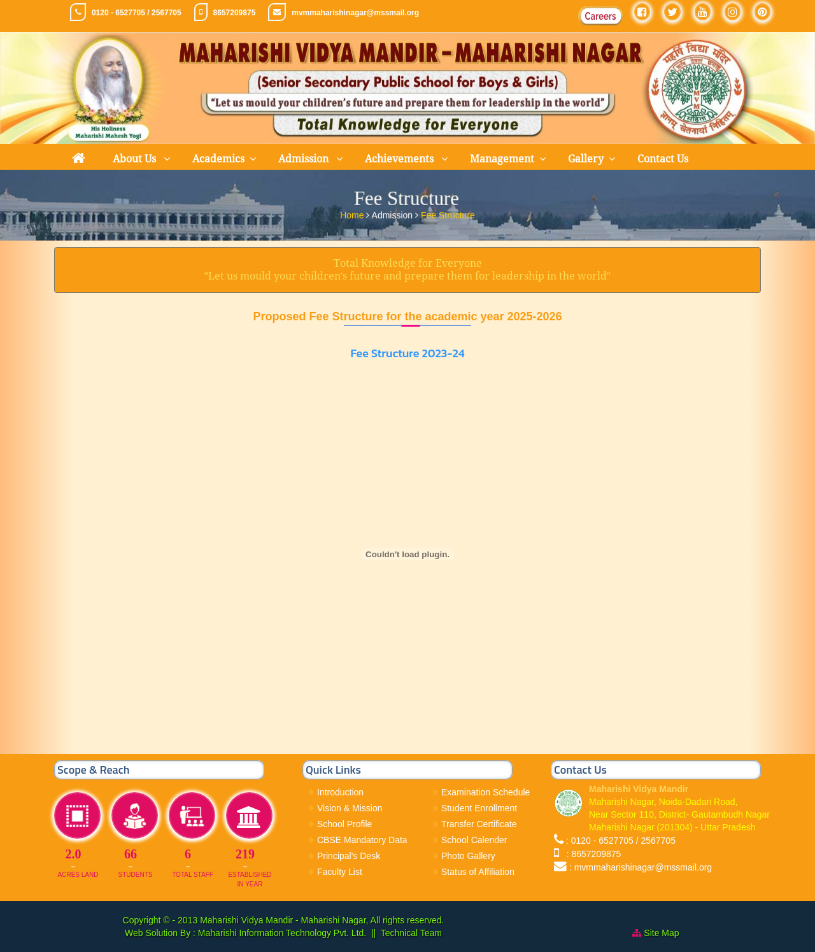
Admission (304, 159)
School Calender (474, 840)
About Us (136, 159)
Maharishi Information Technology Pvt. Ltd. (280, 933)
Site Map (661, 933)
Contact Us (662, 159)
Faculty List (339, 872)
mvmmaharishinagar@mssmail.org (355, 12)
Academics (218, 159)
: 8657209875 (591, 854)
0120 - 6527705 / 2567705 (136, 12)
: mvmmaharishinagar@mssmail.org (640, 867)
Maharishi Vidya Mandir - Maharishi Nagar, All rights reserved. (322, 920)
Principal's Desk (348, 856)
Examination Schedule (485, 792)
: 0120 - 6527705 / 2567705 (621, 840)
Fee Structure (448, 213)
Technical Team (411, 933)
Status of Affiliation (477, 872)
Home (353, 213)
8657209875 (234, 12)
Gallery (586, 159)
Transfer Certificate (479, 824)
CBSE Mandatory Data (362, 840)
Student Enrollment (479, 808)
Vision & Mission (349, 808)
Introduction (340, 792)
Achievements (400, 159)
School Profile (344, 824)
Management (502, 159)
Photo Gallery (468, 856)
